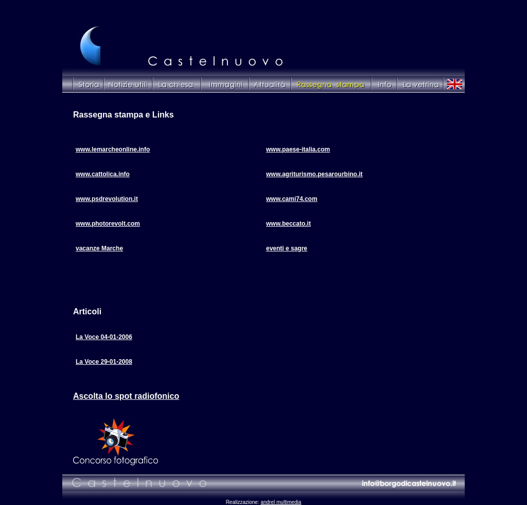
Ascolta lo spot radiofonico (126, 396)
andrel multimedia (280, 502)
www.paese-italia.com (298, 149)
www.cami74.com (292, 199)
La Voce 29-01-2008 (104, 361)
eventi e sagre (286, 248)
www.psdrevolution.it (107, 199)
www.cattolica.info (103, 174)
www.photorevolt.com (108, 223)
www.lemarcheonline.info (113, 149)
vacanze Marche (99, 248)
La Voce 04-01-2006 (104, 337)
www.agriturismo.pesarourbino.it (314, 174)
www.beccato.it (288, 223)
